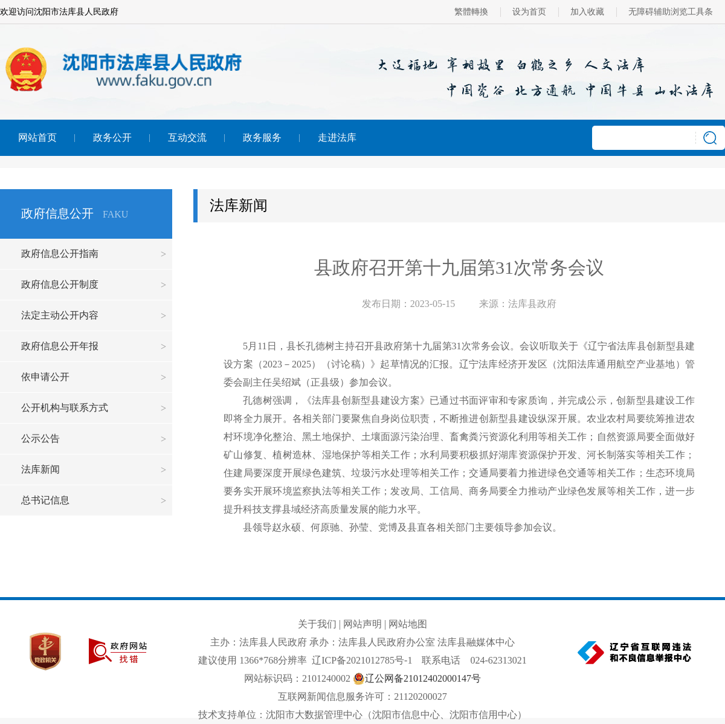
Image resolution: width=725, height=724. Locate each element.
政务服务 (262, 137)
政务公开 (112, 137)
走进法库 (337, 137)
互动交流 (187, 137)
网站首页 (37, 137)
